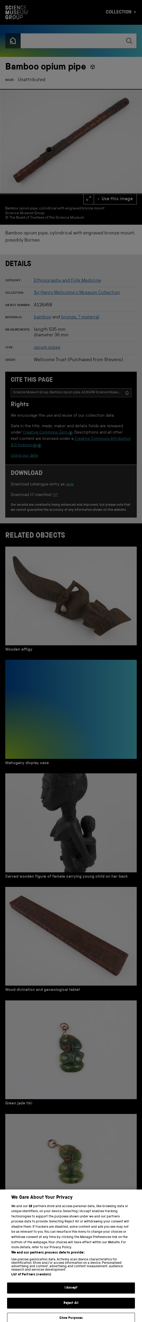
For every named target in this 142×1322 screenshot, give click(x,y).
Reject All (71, 1307)
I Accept (71, 1292)
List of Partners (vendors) (31, 1279)
